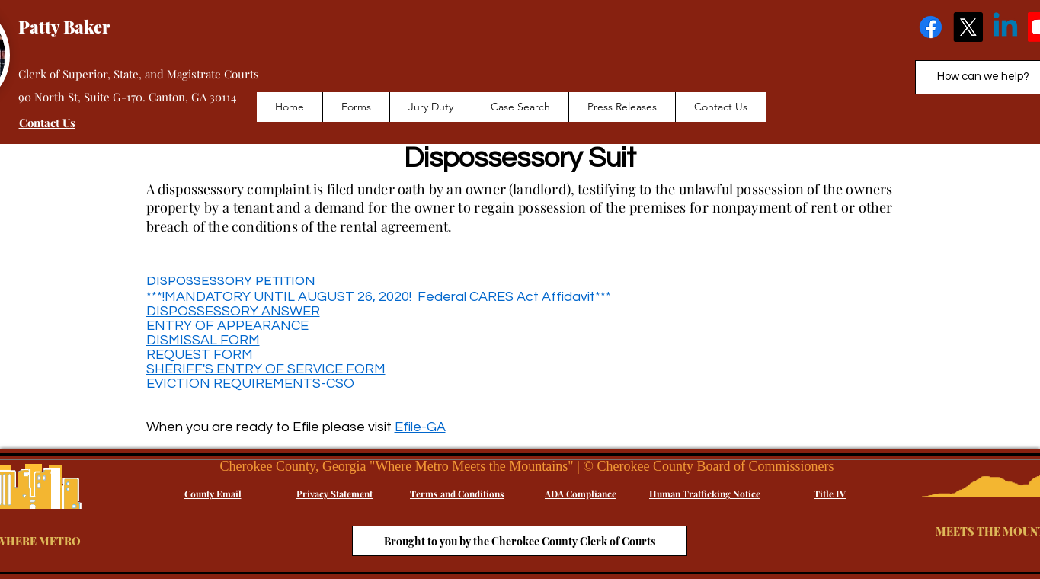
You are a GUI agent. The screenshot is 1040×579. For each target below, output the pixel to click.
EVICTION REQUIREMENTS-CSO (250, 383)
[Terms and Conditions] (457, 493)
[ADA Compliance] (581, 493)
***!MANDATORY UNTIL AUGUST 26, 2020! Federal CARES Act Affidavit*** (378, 297)
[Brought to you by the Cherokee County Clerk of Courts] (519, 541)
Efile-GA (420, 427)
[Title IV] (830, 493)
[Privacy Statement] (335, 493)
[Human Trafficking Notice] (705, 493)
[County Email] (213, 493)
